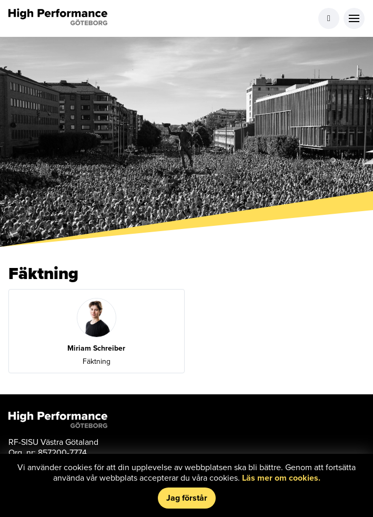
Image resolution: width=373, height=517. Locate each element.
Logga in (328, 18)
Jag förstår (186, 498)
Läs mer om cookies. (281, 478)
